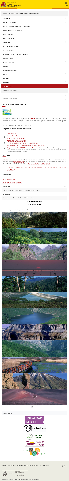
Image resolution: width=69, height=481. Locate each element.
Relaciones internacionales (10, 98)
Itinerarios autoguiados (10, 179)
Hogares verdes (11, 133)
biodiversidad (46, 163)
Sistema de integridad (8, 50)
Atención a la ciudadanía (9, 22)
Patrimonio (6, 78)
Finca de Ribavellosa (13, 136)
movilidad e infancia (34, 163)
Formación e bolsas (8, 58)
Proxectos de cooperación (10, 70)
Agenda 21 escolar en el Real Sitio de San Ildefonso (22, 143)
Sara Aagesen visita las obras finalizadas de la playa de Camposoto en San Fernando (24, 198)
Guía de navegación (34, 465)
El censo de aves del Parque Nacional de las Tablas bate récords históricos (21, 190)
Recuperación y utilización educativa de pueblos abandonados (26, 145)
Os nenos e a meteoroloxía (10, 90)
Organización (6, 18)
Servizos (5, 95)
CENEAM (32, 118)
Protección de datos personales (11, 46)
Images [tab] (34, 407)
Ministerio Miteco (13, 13)
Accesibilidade (11, 465)
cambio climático (18, 161)
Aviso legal (45, 465)
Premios (5, 74)
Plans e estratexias (7, 34)
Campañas (5, 66)
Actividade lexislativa (8, 38)
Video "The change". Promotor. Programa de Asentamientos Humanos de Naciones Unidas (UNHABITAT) (36, 168)
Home (5, 13)
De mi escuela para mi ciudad (16, 138)
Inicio (4, 465)
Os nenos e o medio (34, 13)
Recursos (5, 160)
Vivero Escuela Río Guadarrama (16, 140)
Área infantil (23, 13)
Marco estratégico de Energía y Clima (12, 30)
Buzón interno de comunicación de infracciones (15, 54)
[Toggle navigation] (65, 4)
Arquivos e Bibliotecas (8, 62)
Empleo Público (7, 42)
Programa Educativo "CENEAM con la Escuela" (22, 148)
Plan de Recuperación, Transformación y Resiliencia (16, 26)
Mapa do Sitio (22, 465)
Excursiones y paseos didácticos (12, 182)
